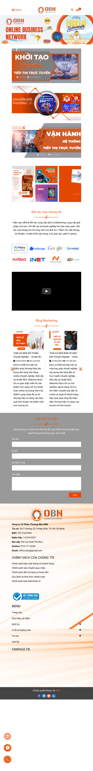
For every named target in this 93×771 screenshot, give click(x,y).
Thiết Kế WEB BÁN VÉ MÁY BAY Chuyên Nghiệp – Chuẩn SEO (63, 355)
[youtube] (49, 696)
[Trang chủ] (78, 10)
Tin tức (15, 635)
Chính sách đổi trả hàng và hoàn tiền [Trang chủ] (30, 572)
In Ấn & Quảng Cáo (21, 629)
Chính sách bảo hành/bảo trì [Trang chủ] (26, 581)
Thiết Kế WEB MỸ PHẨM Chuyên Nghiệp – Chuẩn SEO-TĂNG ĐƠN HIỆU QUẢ (28, 355)
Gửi (75, 495)
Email (15, 450)
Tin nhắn (16, 474)
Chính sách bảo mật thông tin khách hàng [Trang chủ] (33, 563)
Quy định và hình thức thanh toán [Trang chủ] (28, 576)
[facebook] (39, 696)
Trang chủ (17, 612)
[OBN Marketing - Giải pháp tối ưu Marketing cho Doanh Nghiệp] (46, 10)
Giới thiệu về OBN (21, 618)
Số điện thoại (18, 462)
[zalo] (54, 696)
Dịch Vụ (16, 624)
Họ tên (15, 439)
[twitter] (44, 696)
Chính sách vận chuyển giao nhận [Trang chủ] (28, 568)
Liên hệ (15, 641)
